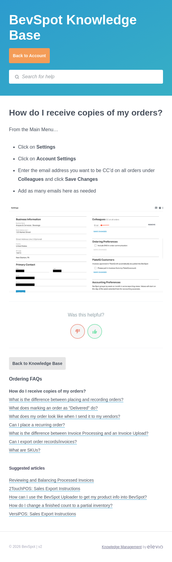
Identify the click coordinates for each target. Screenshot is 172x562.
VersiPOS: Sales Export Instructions (42, 513)
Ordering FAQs (25, 378)
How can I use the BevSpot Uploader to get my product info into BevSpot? (78, 497)
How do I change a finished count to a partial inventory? (61, 505)
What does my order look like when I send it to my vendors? (64, 416)
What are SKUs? (24, 450)
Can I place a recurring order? (37, 424)
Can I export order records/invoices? (43, 441)
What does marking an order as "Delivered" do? (53, 408)
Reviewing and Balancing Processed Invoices (51, 480)
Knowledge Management (122, 547)
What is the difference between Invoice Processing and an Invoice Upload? (78, 433)
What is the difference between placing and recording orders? (66, 399)
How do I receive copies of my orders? (47, 391)
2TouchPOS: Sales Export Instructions (44, 488)
